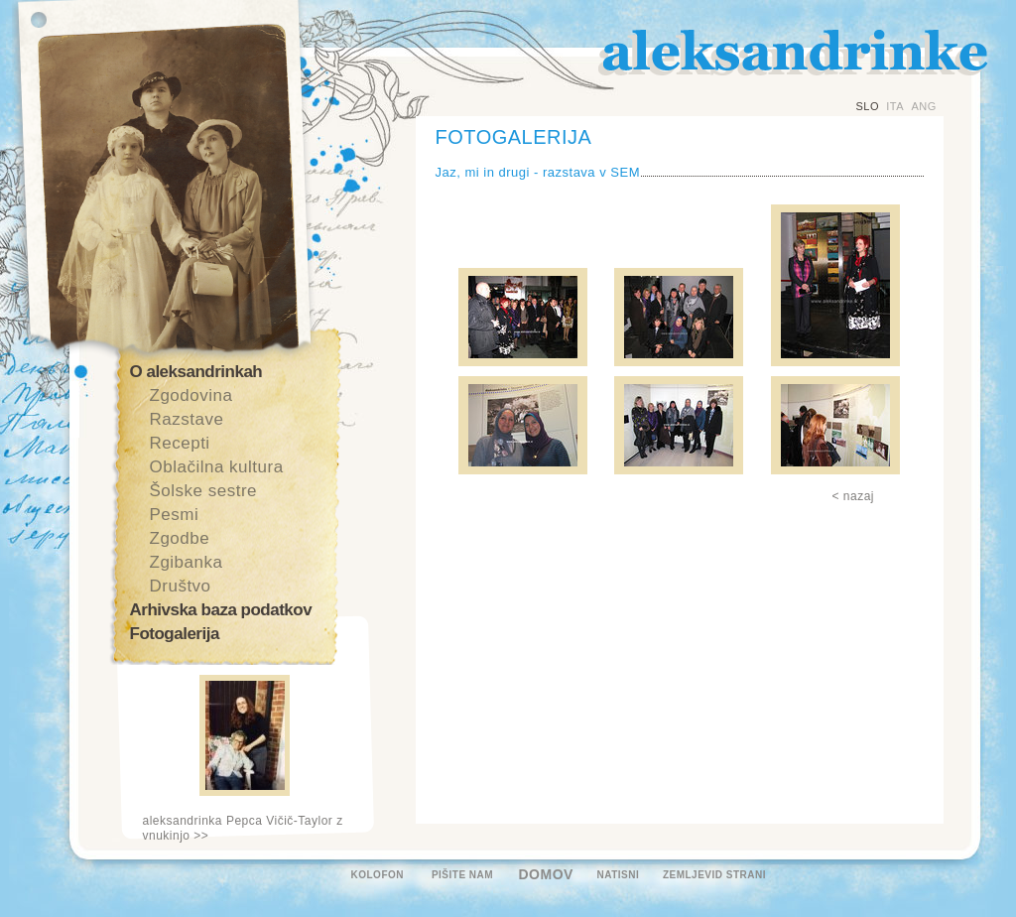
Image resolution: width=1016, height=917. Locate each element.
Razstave (187, 419)
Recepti (180, 443)
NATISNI (618, 874)
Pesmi (174, 514)
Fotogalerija (174, 633)
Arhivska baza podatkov (221, 609)
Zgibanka (186, 562)
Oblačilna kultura (217, 466)
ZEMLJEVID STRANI (714, 874)
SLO (868, 106)
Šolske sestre (204, 490)
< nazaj (853, 496)
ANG (923, 106)
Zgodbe (180, 538)
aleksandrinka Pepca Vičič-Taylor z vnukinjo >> (243, 828)
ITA (895, 106)
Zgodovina (191, 395)
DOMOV (546, 874)
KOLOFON (378, 874)
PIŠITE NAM (462, 874)
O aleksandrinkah (196, 371)
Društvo (180, 586)
